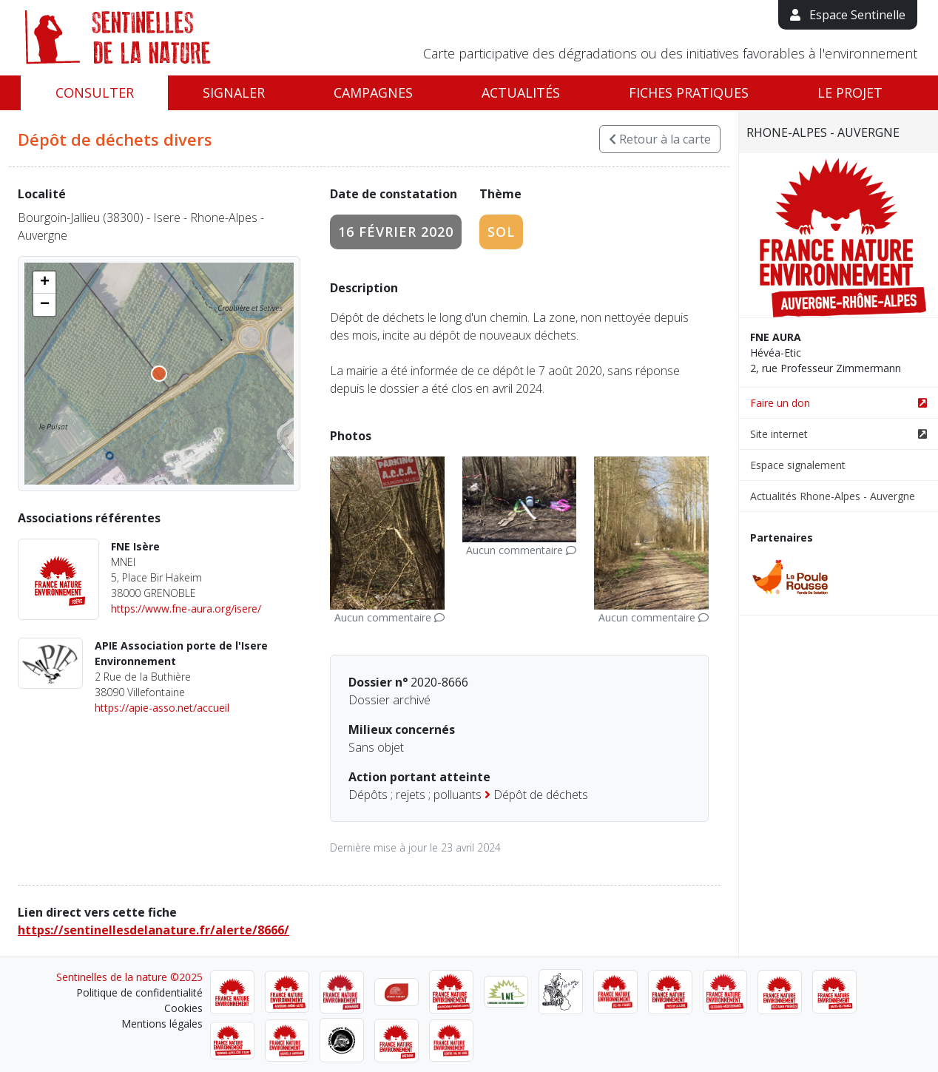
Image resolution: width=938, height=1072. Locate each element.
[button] (44, 283)
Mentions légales (162, 1024)
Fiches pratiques (689, 92)
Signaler (234, 92)
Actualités (521, 92)
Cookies (183, 1008)
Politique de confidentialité (139, 992)
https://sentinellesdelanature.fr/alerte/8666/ (153, 930)
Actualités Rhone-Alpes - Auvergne (832, 496)
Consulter (94, 92)
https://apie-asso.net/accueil (162, 708)
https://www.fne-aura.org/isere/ (186, 608)
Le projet (850, 92)
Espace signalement (798, 465)
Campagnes (373, 92)
